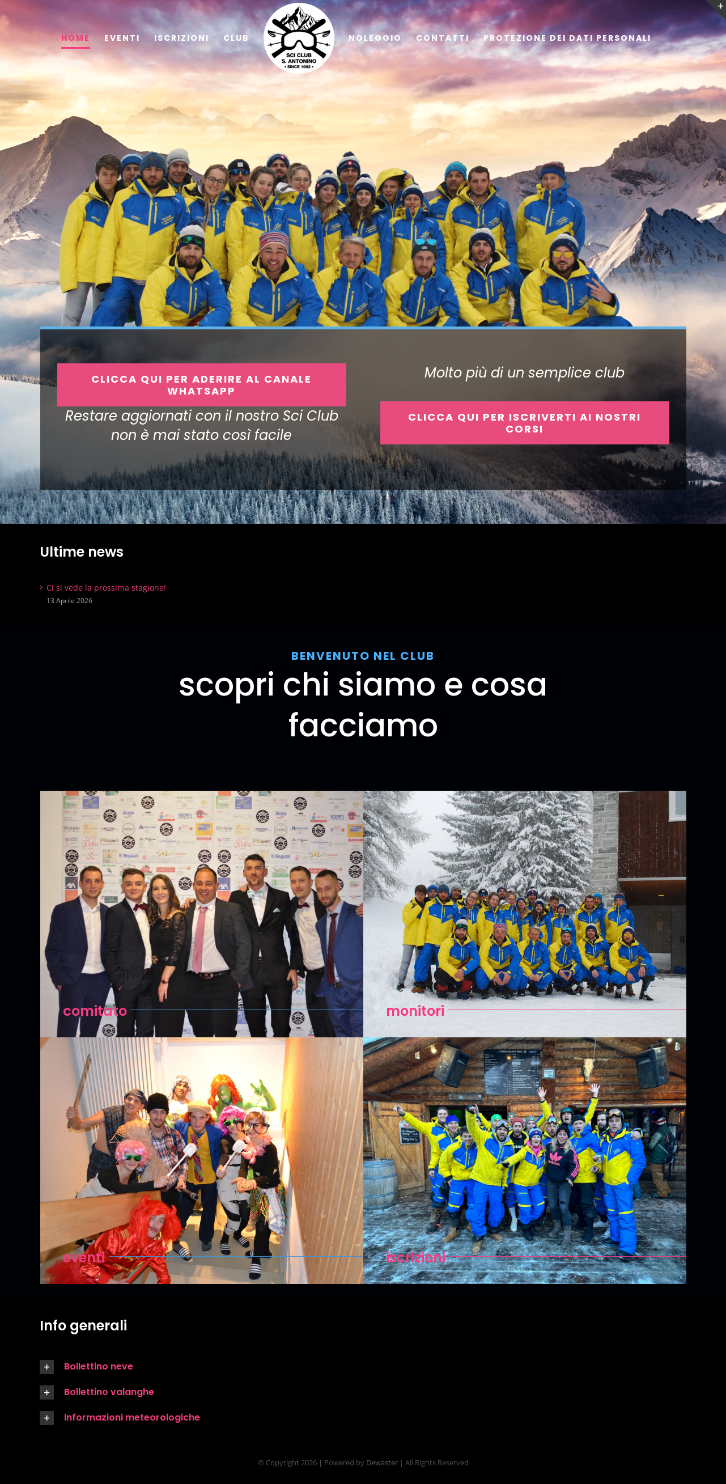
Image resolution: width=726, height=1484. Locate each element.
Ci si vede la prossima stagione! (106, 587)
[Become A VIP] (201, 384)
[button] (195, 1367)
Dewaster (382, 1462)
